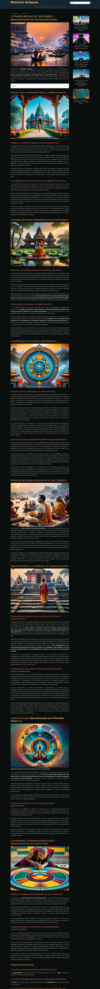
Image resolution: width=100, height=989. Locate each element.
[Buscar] (89, 3)
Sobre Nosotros (53, 7)
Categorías (43, 7)
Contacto (62, 7)
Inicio (36, 7)
